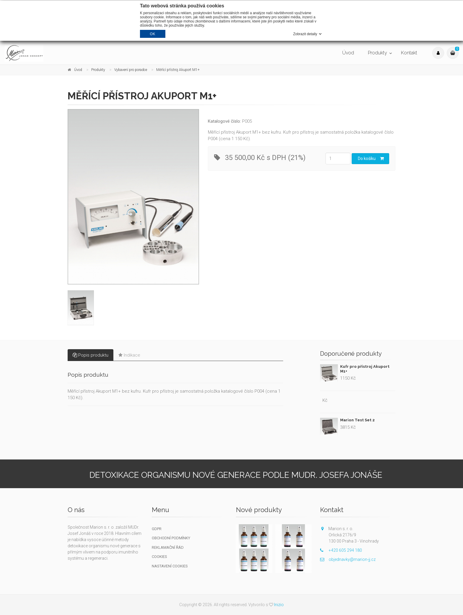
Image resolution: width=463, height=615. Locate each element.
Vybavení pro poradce (130, 70)
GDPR (157, 529)
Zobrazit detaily (305, 34)
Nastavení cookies (170, 566)
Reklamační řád (168, 547)
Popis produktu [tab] (90, 355)
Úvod (348, 53)
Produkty (377, 53)
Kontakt (409, 53)
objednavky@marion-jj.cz (348, 559)
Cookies (159, 556)
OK (152, 34)
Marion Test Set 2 (357, 420)
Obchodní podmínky (171, 538)
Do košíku (371, 158)
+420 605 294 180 (341, 550)
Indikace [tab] (129, 355)
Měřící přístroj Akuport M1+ (178, 70)
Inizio (279, 604)
